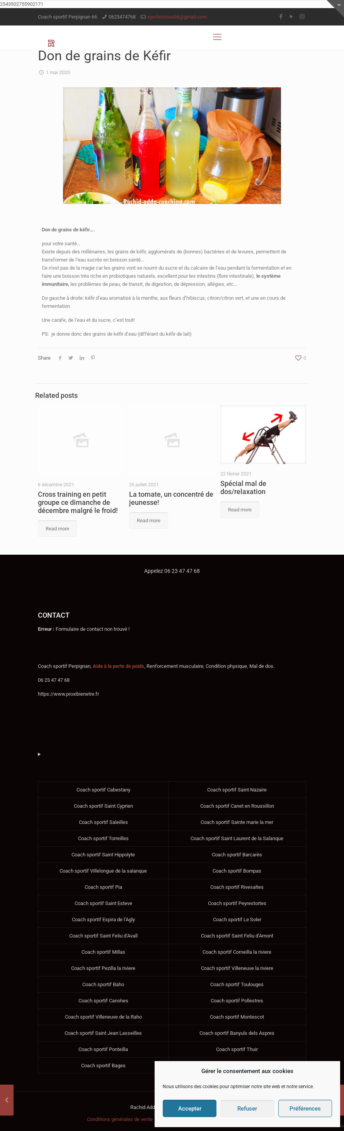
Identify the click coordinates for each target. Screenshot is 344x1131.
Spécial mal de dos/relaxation (243, 487)
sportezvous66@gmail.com (177, 17)
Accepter (189, 1108)
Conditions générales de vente (120, 1119)
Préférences (305, 1108)
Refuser (247, 1108)
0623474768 (122, 17)
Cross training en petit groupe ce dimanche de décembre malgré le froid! (78, 502)
